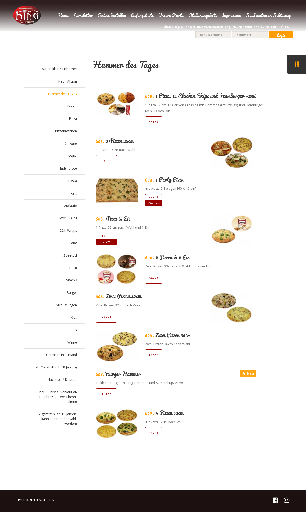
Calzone (71, 143)
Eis (75, 330)
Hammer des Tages (61, 93)
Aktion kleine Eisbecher (59, 69)
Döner (72, 106)
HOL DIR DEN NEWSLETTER (35, 500)
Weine (72, 342)
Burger (71, 292)
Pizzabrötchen (66, 131)
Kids (74, 317)
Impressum (231, 15)
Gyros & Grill (67, 218)
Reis (74, 193)
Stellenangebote (202, 15)
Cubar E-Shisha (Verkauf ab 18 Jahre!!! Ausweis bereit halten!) (56, 397)
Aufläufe (70, 205)
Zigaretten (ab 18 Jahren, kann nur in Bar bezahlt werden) (58, 419)
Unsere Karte (170, 15)
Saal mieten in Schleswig (268, 15)
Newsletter (83, 15)
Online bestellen (112, 15)
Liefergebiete (142, 15)
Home (63, 15)
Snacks (71, 280)
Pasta (72, 180)
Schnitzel (70, 255)
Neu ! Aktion (67, 81)
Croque (71, 156)
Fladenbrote (67, 168)
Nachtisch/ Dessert (62, 379)
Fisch (73, 268)
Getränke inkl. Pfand (61, 354)
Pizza (73, 118)
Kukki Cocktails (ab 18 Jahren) (54, 367)
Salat (73, 243)
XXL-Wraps (68, 230)
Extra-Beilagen (66, 305)
